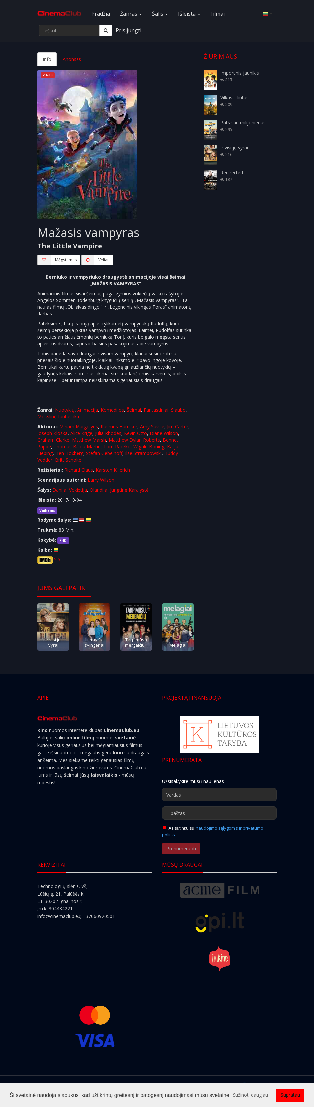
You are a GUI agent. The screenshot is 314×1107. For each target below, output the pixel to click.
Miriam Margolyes (78, 426)
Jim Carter (177, 426)
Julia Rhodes (108, 433)
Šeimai (134, 410)
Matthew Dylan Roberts (134, 440)
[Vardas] (219, 794)
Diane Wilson (164, 433)
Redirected (231, 172)
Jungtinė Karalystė (129, 490)
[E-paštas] (219, 813)
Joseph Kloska (52, 433)
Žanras (131, 13)
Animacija (87, 410)
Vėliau (95, 260)
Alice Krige (81, 433)
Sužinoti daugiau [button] (250, 1095)
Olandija (98, 490)
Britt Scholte (68, 460)
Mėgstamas (57, 260)
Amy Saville (152, 426)
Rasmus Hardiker (119, 426)
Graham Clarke (53, 440)
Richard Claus (78, 470)
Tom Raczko (117, 446)
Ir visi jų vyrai (53, 642)
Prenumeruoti (181, 848)
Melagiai (177, 645)
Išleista (189, 13)
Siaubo (178, 410)
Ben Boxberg (69, 453)
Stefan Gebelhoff (104, 453)
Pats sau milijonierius (243, 122)
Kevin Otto (135, 433)
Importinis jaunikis (239, 73)
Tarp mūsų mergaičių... (136, 642)
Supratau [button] (290, 1095)
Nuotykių (65, 410)
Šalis (160, 13)
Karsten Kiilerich (113, 470)
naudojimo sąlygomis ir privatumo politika (212, 831)
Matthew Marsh (89, 440)
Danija (59, 490)
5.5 (57, 559)
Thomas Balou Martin (77, 446)
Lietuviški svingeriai (94, 642)
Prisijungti (128, 30)
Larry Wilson (101, 480)
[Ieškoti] (105, 30)
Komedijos (112, 410)
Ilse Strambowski (143, 453)
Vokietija (78, 490)
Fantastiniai (156, 410)
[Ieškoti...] (69, 30)
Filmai (217, 13)
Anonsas (72, 59)
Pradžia (100, 13)
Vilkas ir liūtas (234, 97)
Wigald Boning (148, 446)
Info (47, 59)
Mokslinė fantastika (58, 416)
